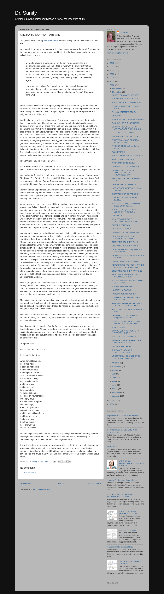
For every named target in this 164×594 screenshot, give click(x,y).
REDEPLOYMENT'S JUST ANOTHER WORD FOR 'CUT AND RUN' (128, 266)
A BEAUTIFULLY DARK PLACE (125, 99)
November (116, 92)
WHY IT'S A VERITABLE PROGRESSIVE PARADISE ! (125, 220)
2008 (112, 78)
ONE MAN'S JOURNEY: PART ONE (127, 271)
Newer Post (27, 483)
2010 (112, 70)
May (114, 381)
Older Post (94, 483)
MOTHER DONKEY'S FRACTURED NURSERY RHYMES (127, 341)
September (117, 367)
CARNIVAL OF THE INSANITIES (125, 123)
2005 (112, 400)
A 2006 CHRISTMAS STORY (124, 112)
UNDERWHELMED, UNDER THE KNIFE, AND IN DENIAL (126, 357)
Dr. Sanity (26, 13)
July (114, 374)
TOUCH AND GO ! (119, 327)
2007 (112, 81)
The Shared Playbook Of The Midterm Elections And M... (128, 282)
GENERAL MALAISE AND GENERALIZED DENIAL (123, 237)
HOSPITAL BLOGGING (122, 290)
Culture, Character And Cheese (125, 261)
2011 (112, 67)
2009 (112, 74)
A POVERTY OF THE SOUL (124, 163)
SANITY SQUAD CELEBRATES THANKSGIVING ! (125, 141)
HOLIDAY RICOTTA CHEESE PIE (126, 136)
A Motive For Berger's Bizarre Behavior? (124, 480)
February (116, 392)
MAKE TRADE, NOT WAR (123, 159)
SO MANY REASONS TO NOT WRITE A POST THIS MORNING (127, 128)
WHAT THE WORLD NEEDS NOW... (127, 103)
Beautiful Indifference (127, 530)
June (114, 378)
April (114, 385)
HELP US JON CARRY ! (122, 346)
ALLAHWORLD (118, 152)
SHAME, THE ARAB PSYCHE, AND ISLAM (128, 512)
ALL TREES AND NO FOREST (125, 337)
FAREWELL (112, 447)
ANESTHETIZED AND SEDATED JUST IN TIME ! (126, 298)
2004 (112, 404)
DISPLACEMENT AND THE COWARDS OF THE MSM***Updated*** (123, 172)
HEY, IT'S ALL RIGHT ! (121, 229)
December (116, 88)
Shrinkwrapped (51, 41)
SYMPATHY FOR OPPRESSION (125, 194)
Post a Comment (31, 472)
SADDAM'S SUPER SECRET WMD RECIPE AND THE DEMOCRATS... (128, 304)
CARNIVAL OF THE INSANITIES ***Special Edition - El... (125, 316)
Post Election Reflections (122, 286)
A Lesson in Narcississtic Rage (120, 547)
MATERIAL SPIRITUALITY (123, 133)
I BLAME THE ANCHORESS (124, 184)
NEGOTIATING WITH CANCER (125, 95)
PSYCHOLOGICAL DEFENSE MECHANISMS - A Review (120, 495)
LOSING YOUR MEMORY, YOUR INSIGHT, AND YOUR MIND (126, 322)
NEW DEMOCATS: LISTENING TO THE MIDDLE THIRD (126, 276)
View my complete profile (117, 53)
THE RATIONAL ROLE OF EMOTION (128, 156)
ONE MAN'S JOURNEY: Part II (125, 246)
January (116, 396)
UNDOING (116, 116)
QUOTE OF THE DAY (121, 225)
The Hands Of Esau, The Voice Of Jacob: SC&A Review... (126, 205)
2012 (112, 63)
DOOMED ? (117, 215)
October (116, 363)
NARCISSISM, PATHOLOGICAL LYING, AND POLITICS (131, 463)
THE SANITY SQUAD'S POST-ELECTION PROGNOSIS (125, 211)
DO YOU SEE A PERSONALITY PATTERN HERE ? (125, 332)
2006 (112, 85)
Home (60, 483)
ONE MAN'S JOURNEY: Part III (125, 242)
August (115, 370)
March (115, 388)
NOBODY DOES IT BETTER (124, 294)
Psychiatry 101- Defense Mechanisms (123, 415)
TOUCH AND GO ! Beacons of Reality (128, 119)
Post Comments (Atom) (41, 489)
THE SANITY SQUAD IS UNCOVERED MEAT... (122, 351)
